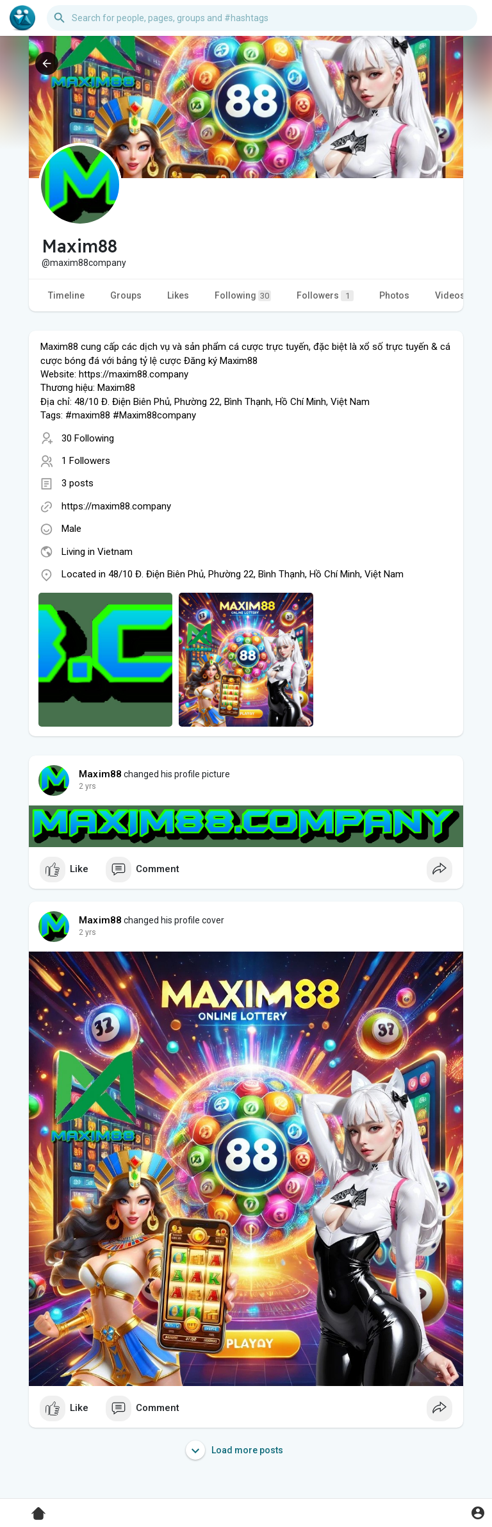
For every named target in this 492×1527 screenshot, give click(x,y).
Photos (394, 295)
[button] (262, 18)
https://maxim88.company (116, 506)
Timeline (66, 295)
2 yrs (87, 786)
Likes (178, 295)
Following (243, 295)
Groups (126, 295)
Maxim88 (100, 774)
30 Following (88, 438)
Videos (450, 295)
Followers (325, 295)
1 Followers (86, 460)
